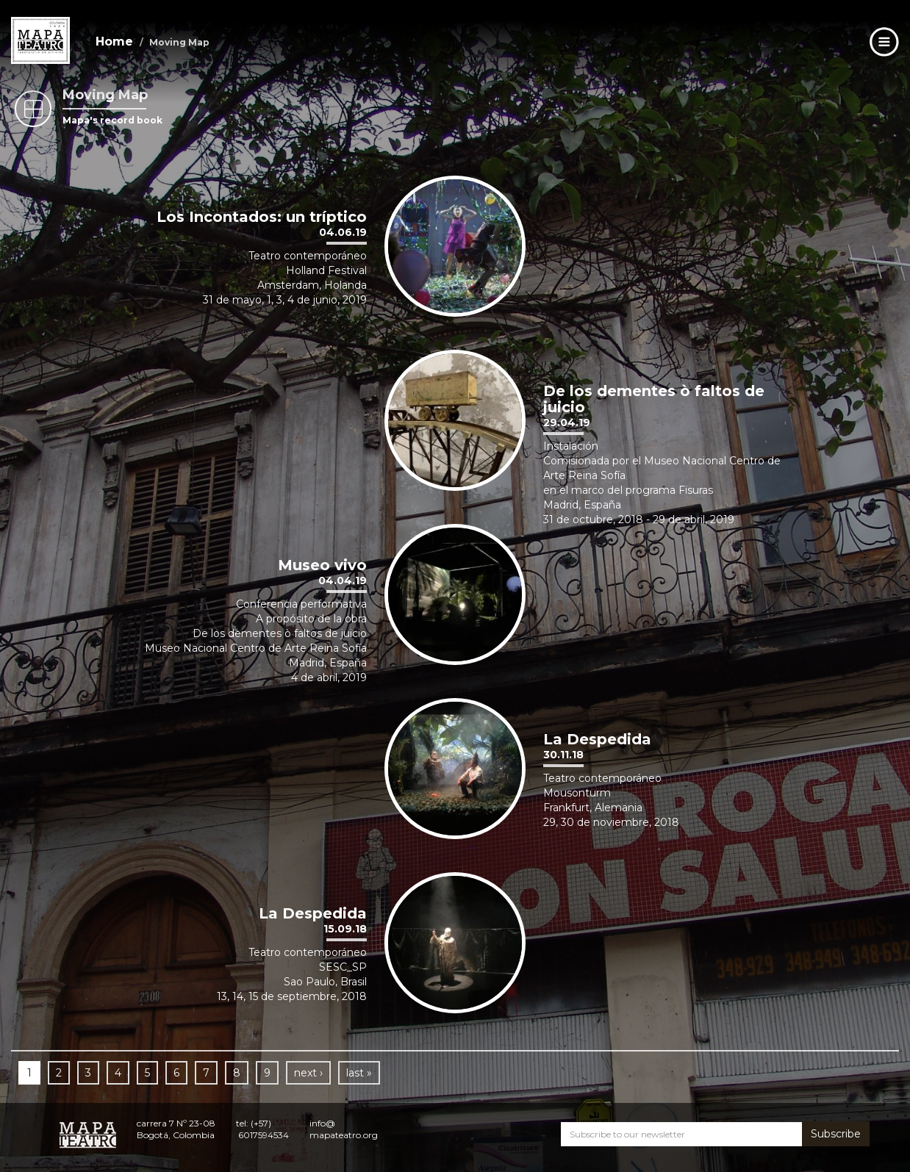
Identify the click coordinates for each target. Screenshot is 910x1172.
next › (308, 1072)
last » (359, 1072)
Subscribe (836, 1133)
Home (114, 41)
